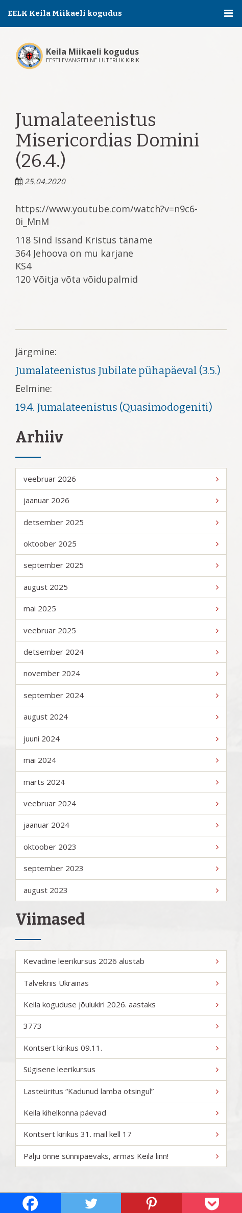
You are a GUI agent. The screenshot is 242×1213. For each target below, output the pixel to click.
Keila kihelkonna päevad (121, 1112)
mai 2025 (121, 608)
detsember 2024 (121, 652)
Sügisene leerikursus (121, 1069)
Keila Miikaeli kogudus (92, 51)
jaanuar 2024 (121, 825)
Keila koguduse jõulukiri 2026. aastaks (121, 1004)
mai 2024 (121, 760)
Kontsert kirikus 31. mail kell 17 (121, 1134)
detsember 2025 (121, 522)
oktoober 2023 (121, 846)
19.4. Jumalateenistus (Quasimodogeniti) (113, 407)
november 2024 (121, 673)
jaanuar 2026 (121, 500)
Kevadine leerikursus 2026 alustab (121, 961)
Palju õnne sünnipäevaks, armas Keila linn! (121, 1156)
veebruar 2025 (121, 630)
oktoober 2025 (121, 543)
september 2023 (121, 868)
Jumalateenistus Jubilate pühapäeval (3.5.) (118, 370)
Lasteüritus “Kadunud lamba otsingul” (121, 1091)
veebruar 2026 (121, 479)
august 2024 (121, 716)
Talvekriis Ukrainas (121, 983)
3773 (121, 1026)
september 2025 (121, 565)
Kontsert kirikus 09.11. (121, 1048)
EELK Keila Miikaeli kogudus (65, 13)
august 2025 (121, 587)
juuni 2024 (121, 738)
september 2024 (121, 695)
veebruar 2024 (121, 803)
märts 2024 (121, 782)
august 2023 (121, 890)
